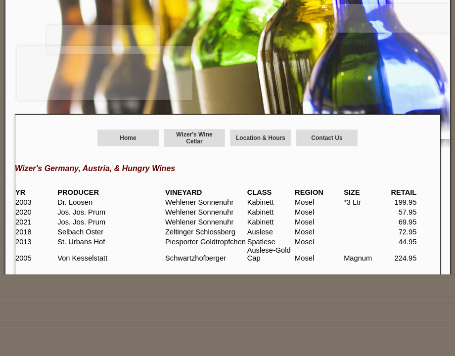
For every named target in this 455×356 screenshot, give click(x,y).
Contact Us (326, 137)
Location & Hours (260, 137)
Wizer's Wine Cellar (194, 138)
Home (128, 137)
